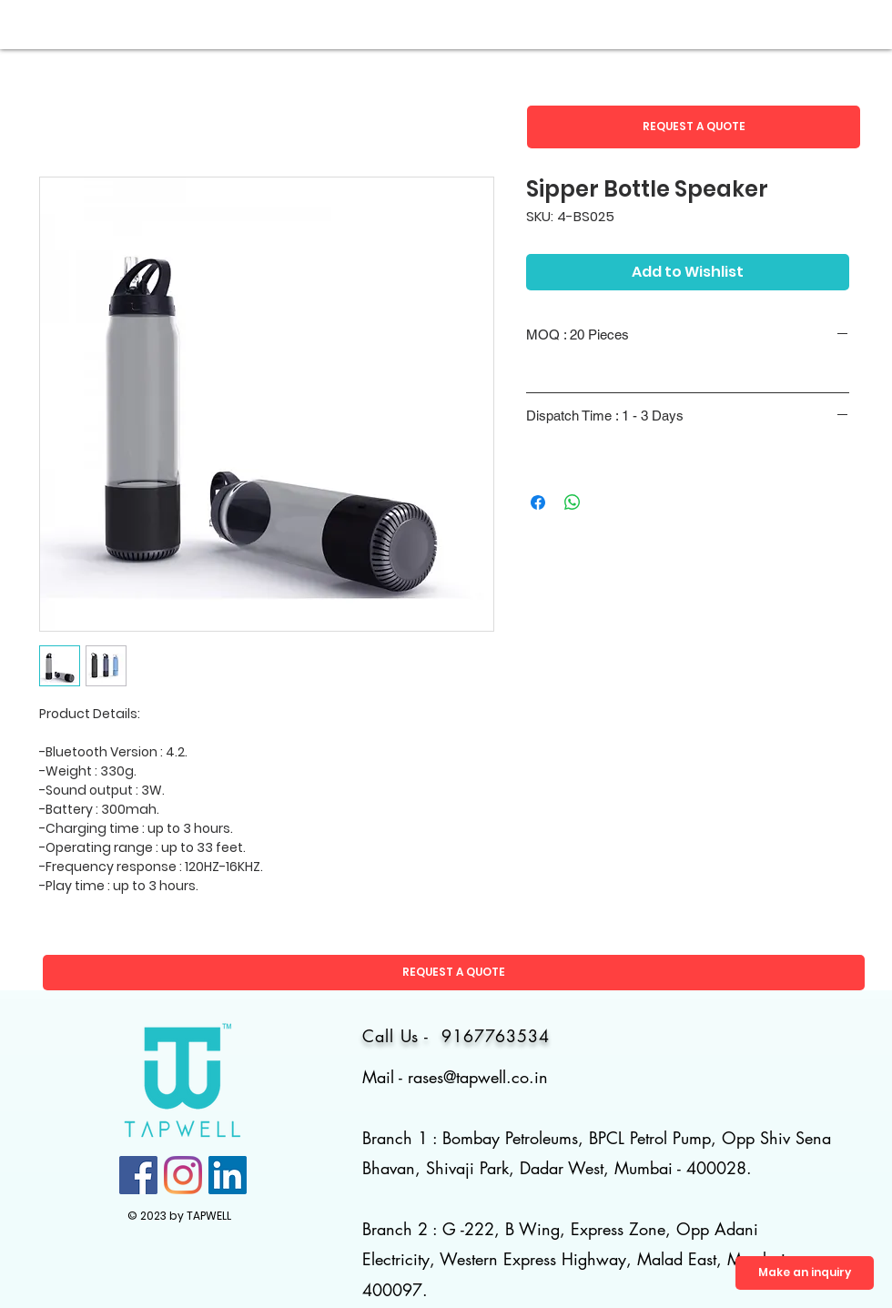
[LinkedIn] (227, 1175)
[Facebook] (138, 1175)
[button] (693, 127)
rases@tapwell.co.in (478, 1077)
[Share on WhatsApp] (572, 502)
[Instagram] (183, 1175)
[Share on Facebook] (538, 502)
